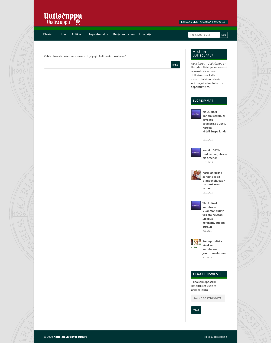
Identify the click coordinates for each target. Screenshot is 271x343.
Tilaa (196, 310)
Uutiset (63, 34)
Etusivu (48, 34)
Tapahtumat (97, 34)
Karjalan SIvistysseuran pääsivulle (203, 22)
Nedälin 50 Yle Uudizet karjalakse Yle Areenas (214, 154)
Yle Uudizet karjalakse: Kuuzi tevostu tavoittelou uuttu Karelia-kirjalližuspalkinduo (214, 123)
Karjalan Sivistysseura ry (70, 336)
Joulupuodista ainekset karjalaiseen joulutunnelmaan (214, 247)
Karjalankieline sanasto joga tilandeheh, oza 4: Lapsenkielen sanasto (214, 180)
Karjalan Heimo (124, 34)
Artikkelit (78, 34)
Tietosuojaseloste (215, 336)
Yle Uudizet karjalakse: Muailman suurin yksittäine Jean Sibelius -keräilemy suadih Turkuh (213, 214)
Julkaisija (145, 34)
